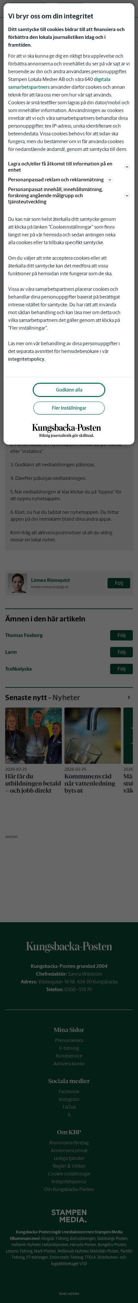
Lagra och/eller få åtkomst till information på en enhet (69, 167)
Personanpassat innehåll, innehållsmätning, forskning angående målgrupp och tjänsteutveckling (69, 195)
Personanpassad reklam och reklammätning (60, 179)
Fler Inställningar (69, 408)
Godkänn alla (69, 390)
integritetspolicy (26, 359)
